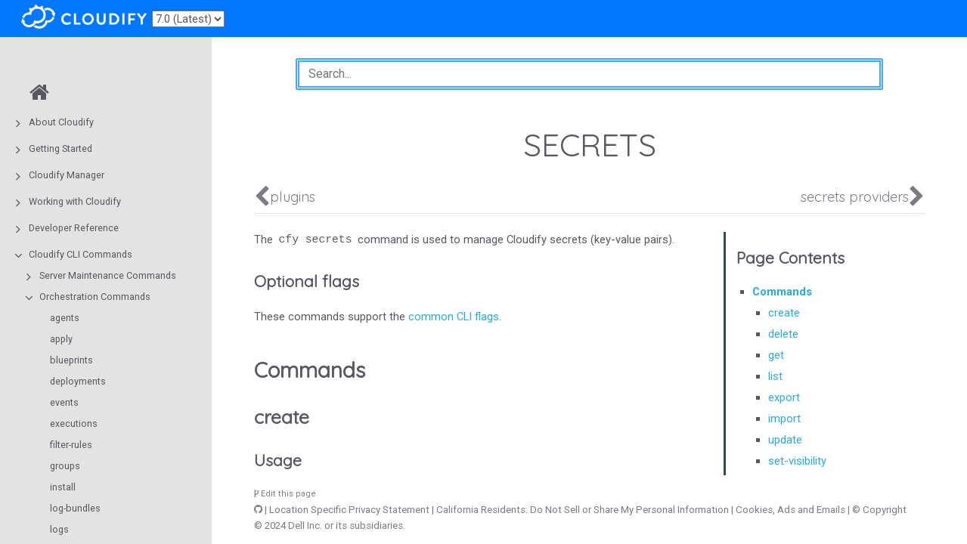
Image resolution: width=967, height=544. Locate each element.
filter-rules (71, 444)
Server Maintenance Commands (107, 275)
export (784, 397)
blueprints (71, 360)
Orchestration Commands (94, 296)
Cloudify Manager (66, 175)
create (784, 313)
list (775, 376)
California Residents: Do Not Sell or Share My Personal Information (582, 509)
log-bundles (75, 508)
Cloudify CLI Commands (80, 254)
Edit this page (285, 494)
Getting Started (60, 148)
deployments (78, 381)
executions (74, 423)
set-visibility (797, 461)
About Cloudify (61, 122)
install (63, 487)
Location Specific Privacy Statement (349, 509)
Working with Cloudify (75, 201)
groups (65, 465)
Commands (782, 291)
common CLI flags (453, 316)
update (785, 440)
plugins (292, 197)
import (784, 418)
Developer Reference (74, 227)
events (64, 402)
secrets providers (855, 197)
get (776, 355)
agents (64, 317)
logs (59, 529)
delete (783, 334)
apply (61, 339)
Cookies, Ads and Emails (790, 509)
